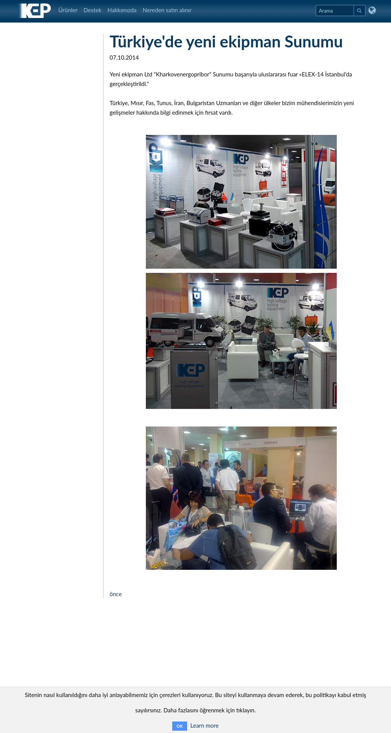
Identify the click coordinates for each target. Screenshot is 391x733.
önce (116, 593)
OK (179, 725)
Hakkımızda (122, 9)
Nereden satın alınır (167, 9)
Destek (93, 9)
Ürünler (68, 9)
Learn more (205, 725)
